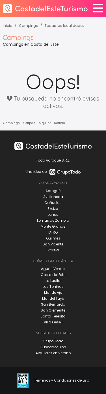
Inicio (7, 25)
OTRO (53, 232)
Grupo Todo (53, 341)
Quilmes (53, 238)
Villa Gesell (53, 322)
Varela (53, 250)
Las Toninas (53, 286)
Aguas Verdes (53, 268)
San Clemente (53, 310)
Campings (28, 25)
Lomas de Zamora (53, 220)
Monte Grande (53, 226)
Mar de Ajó (53, 292)
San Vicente (53, 244)
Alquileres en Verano (53, 353)
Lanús (53, 214)
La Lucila (53, 280)
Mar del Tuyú (53, 298)
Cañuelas (53, 202)
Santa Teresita (53, 316)
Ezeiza (53, 208)
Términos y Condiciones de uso (61, 380)
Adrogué (53, 190)
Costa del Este (53, 274)
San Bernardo (53, 304)
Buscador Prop (53, 347)
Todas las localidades (64, 25)
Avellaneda (53, 196)
